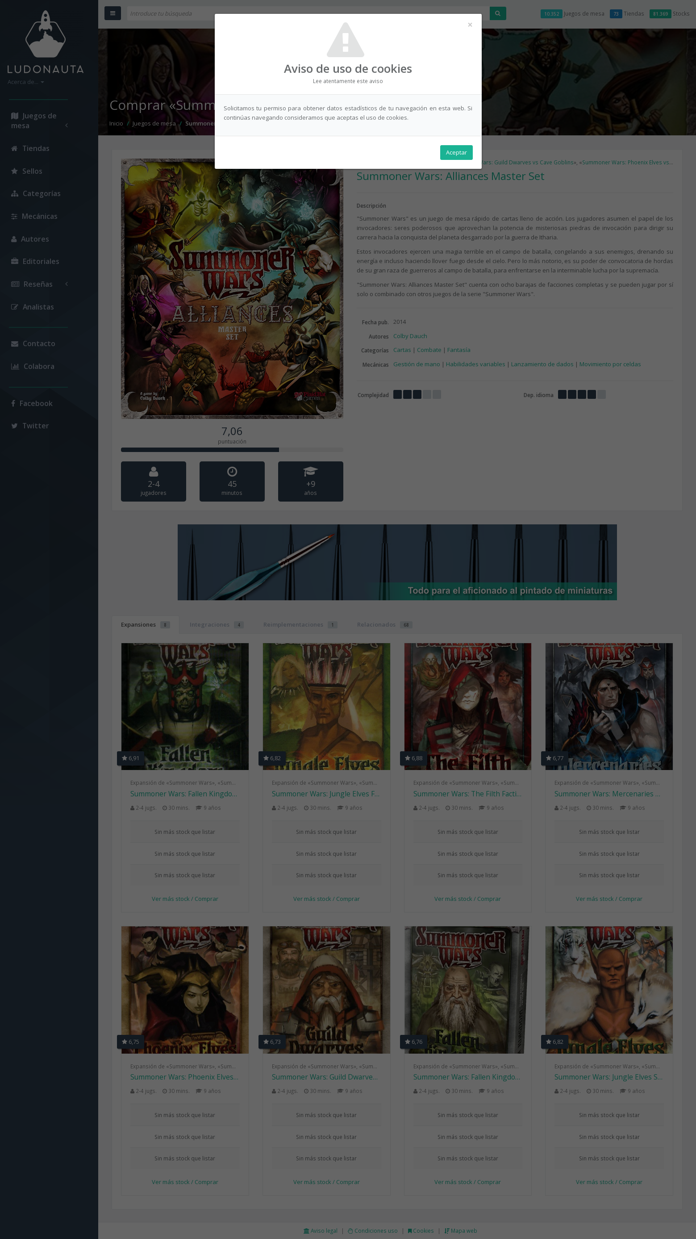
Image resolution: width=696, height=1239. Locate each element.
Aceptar (456, 152)
